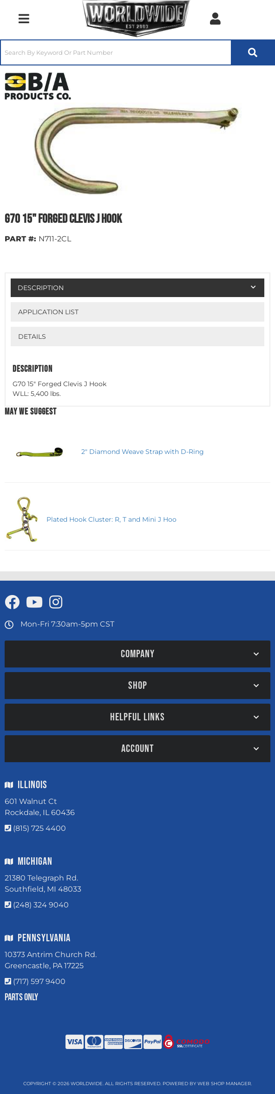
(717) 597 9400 (39, 981)
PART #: (20, 238)
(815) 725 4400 (39, 828)
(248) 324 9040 (41, 904)
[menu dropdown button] (23, 18)
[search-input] (116, 52)
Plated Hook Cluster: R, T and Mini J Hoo (111, 519)
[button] (137, 52)
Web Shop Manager (224, 1084)
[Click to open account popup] (215, 18)
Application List (48, 312)
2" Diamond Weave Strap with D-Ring (142, 451)
